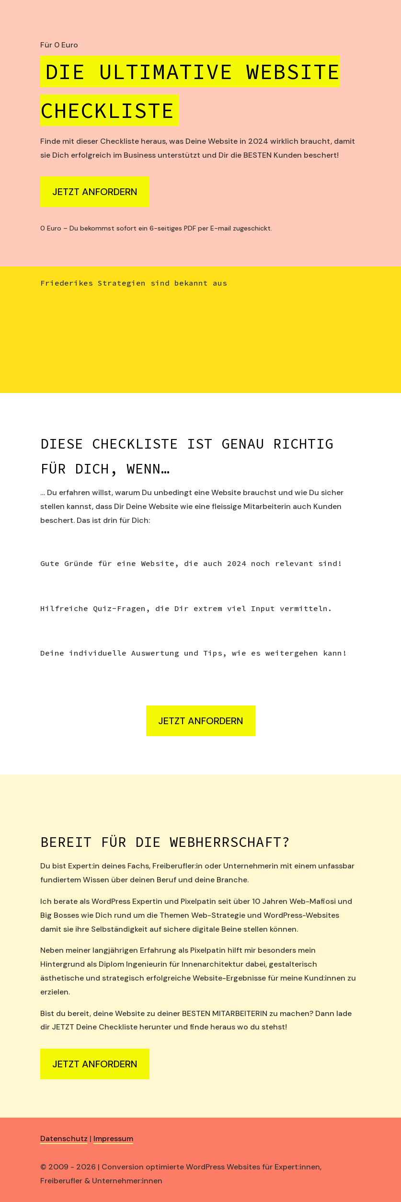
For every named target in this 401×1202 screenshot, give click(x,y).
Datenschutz (64, 1138)
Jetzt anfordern (94, 191)
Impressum (113, 1138)
